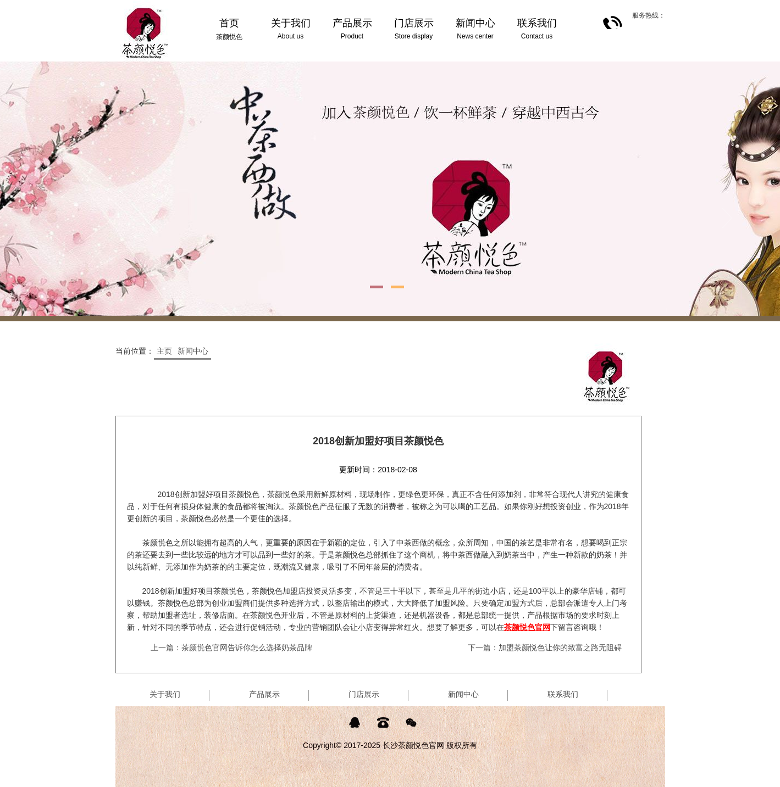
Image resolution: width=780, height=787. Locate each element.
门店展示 (363, 694)
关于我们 (165, 694)
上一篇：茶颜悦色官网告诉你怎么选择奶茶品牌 (231, 647)
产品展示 (264, 694)
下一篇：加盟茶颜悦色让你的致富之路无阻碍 (545, 647)
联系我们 (562, 694)
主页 (164, 351)
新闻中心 (193, 351)
